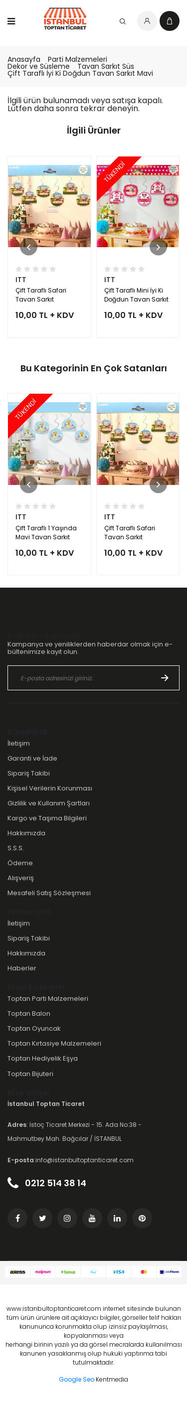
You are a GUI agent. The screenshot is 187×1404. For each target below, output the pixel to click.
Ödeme (20, 863)
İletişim (18, 743)
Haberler (21, 968)
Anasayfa (23, 59)
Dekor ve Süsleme (38, 66)
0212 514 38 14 (46, 1183)
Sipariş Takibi (28, 773)
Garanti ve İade (32, 758)
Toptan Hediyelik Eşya (42, 1058)
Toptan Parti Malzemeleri (47, 998)
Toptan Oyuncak (34, 1028)
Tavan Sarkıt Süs (105, 66)
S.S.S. (15, 848)
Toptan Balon (28, 1013)
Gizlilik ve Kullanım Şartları (48, 803)
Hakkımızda (26, 833)
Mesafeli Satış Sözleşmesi (49, 893)
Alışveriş (20, 878)
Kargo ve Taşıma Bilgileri (47, 818)
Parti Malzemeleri (77, 59)
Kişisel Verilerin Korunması (49, 788)
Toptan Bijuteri (30, 1074)
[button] (28, 247)
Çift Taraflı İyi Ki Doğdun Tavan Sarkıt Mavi (80, 73)
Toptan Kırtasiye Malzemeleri (54, 1043)
